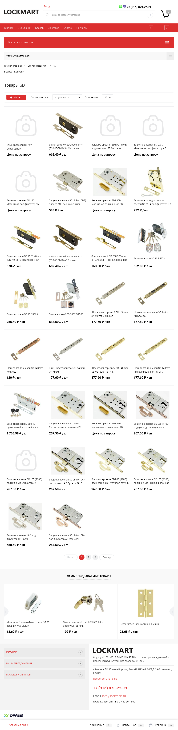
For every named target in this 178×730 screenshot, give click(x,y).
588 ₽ (68, 212)
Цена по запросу (25, 156)
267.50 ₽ (68, 435)
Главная (9, 27)
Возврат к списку (14, 71)
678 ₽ (25, 268)
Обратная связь (16, 725)
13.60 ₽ (15, 631)
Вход (47, 6)
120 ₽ (25, 380)
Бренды (39, 27)
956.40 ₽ (25, 324)
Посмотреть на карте (105, 678)
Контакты (81, 27)
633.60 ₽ (68, 324)
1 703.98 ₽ (25, 435)
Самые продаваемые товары (89, 576)
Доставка (53, 27)
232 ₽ (152, 212)
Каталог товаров (89, 42)
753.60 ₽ (110, 268)
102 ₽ (70, 631)
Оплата (67, 27)
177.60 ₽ (110, 324)
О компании (24, 27)
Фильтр (16, 97)
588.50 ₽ (25, 547)
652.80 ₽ (152, 268)
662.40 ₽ (68, 157)
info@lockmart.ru (114, 696)
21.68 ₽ (129, 631)
